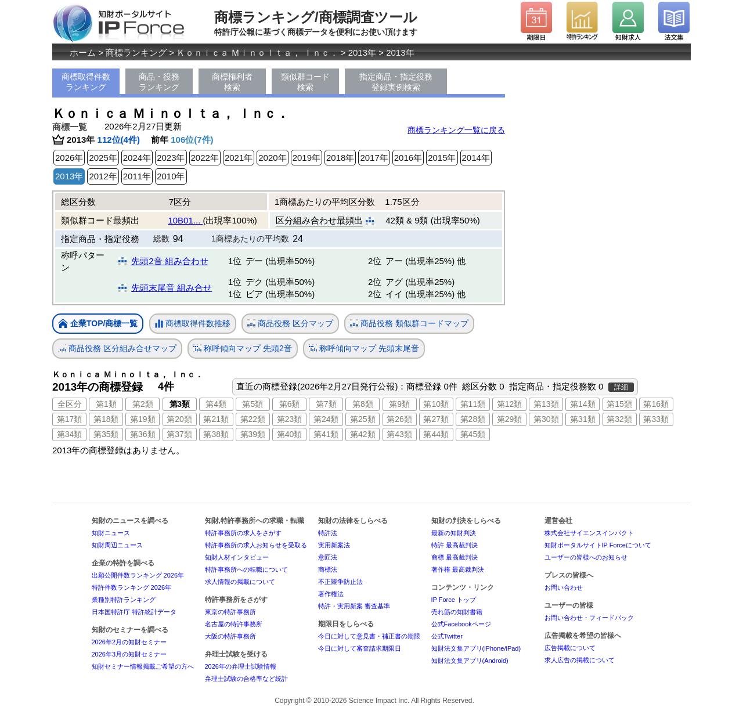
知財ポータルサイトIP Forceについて (597, 545)
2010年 (171, 176)
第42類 (363, 434)
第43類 (399, 434)
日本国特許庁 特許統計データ (134, 611)
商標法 (327, 569)
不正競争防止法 (340, 581)
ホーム (83, 52)
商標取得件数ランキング (86, 82)
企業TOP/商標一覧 (98, 324)
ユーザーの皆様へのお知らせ (585, 557)
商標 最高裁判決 (454, 557)
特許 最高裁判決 (454, 545)
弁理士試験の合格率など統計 (246, 678)
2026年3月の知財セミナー (129, 654)
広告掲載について (570, 647)
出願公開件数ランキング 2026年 (138, 575)
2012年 (103, 176)
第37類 (179, 434)
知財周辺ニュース (117, 545)
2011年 (137, 176)
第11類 (473, 404)
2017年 (374, 158)
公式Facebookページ (461, 624)
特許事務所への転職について (246, 569)
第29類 (509, 419)
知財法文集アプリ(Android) (469, 660)
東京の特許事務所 (230, 611)
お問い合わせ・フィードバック (589, 617)
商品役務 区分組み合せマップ (117, 349)
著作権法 (331, 593)
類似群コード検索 (305, 82)
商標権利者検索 (232, 82)
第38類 (216, 434)
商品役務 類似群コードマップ (409, 324)
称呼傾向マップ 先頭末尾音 (364, 349)
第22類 (253, 419)
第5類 (252, 404)
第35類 (106, 434)
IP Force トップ (453, 599)
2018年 (340, 158)
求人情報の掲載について (240, 581)
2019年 (306, 158)
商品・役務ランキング (159, 82)
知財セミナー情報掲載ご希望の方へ (143, 666)
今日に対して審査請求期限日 (359, 648)
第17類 (69, 419)
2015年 (442, 158)
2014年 (476, 158)
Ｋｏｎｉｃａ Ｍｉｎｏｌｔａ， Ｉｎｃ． (257, 52)
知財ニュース (111, 532)
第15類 (619, 404)
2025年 (103, 158)
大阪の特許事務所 (230, 636)
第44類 (436, 434)
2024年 (137, 158)
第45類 (473, 434)
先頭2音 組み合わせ (169, 261)
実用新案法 (334, 545)
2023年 (171, 158)
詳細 (621, 387)
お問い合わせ (563, 587)
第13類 (546, 404)
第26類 (399, 419)
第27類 (436, 419)
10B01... (185, 220)
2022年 (205, 158)
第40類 (289, 434)
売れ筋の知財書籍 (456, 611)
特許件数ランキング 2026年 (132, 587)
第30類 (546, 419)
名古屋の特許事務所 (233, 624)
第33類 (656, 419)
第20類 (179, 419)
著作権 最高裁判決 (457, 569)
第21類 (216, 419)
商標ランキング (136, 52)
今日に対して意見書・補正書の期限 (369, 636)
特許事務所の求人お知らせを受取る (256, 545)
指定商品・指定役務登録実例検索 (395, 82)
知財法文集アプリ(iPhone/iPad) (476, 648)
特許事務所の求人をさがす (243, 532)
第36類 (143, 434)
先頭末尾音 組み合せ (171, 288)
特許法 (327, 532)
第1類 (106, 404)
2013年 (362, 52)
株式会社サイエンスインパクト (589, 532)
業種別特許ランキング (124, 599)
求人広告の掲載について (579, 659)
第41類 (326, 434)
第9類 (399, 404)
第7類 (326, 404)
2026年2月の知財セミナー (129, 642)
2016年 (408, 158)
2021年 (239, 158)
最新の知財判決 (453, 532)
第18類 (106, 419)
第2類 (142, 404)
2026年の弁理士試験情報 (240, 666)
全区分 (69, 404)
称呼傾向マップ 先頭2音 (242, 349)
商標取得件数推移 (192, 324)
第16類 (656, 404)
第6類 (289, 404)
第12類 (509, 404)
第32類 (619, 419)
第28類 (473, 419)
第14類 (583, 404)
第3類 (179, 404)
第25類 (363, 419)
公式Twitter (447, 636)
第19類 (143, 419)
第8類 (362, 404)
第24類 (326, 419)
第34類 (69, 434)
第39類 (253, 434)
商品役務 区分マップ (290, 324)
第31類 (583, 419)
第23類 (289, 419)
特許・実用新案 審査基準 (354, 606)
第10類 (436, 404)
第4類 (215, 404)
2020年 (272, 158)
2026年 (69, 158)
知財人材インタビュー (237, 557)
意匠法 (327, 557)
